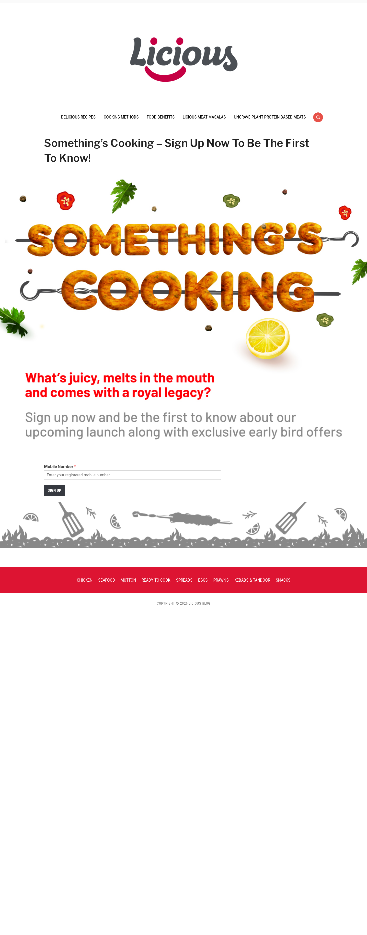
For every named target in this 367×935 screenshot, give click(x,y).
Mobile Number (60, 466)
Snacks (283, 580)
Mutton (128, 580)
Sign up (54, 490)
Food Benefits (161, 117)
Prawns (221, 580)
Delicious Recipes (78, 117)
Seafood (106, 580)
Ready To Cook (156, 580)
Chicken (84, 580)
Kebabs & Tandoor (252, 580)
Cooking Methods (121, 117)
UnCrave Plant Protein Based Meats (270, 117)
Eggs (203, 580)
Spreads (184, 580)
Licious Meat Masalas (204, 117)
